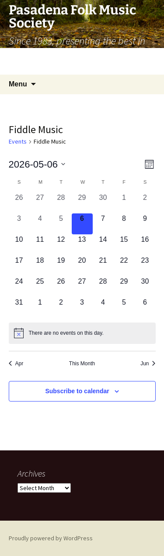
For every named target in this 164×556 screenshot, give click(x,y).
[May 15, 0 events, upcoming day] (124, 244)
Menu (18, 84)
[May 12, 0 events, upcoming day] (61, 244)
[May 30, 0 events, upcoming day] (145, 286)
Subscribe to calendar (77, 391)
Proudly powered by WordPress (51, 538)
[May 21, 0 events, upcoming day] (103, 265)
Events (18, 141)
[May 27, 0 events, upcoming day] (82, 286)
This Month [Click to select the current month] (82, 363)
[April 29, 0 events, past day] (82, 202)
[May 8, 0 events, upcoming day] (124, 223)
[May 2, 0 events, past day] (145, 202)
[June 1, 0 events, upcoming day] (40, 307)
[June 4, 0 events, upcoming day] (103, 307)
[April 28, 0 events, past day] (61, 202)
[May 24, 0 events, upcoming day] (19, 286)
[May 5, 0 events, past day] (61, 223)
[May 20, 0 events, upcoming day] (82, 265)
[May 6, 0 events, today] (82, 223)
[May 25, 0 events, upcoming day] (40, 286)
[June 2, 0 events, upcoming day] (61, 307)
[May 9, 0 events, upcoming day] (145, 223)
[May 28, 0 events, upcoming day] (103, 286)
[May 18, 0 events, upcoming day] (40, 265)
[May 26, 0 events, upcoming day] (61, 286)
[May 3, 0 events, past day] (19, 223)
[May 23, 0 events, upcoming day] (145, 265)
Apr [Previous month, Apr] (16, 363)
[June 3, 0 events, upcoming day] (82, 307)
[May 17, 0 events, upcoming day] (19, 265)
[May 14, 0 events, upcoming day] (103, 244)
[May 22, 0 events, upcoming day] (124, 265)
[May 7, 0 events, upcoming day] (103, 223)
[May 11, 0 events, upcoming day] (40, 244)
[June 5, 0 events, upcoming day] (124, 307)
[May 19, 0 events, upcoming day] (61, 265)
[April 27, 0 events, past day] (40, 202)
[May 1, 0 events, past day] (124, 202)
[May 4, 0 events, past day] (40, 223)
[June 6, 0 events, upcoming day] (145, 307)
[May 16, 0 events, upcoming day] (145, 244)
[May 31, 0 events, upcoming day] (19, 307)
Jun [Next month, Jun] (147, 363)
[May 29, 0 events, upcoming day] (124, 286)
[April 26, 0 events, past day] (19, 202)
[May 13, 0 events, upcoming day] (82, 244)
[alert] (82, 333)
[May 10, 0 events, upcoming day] (19, 244)
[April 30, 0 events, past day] (103, 202)
